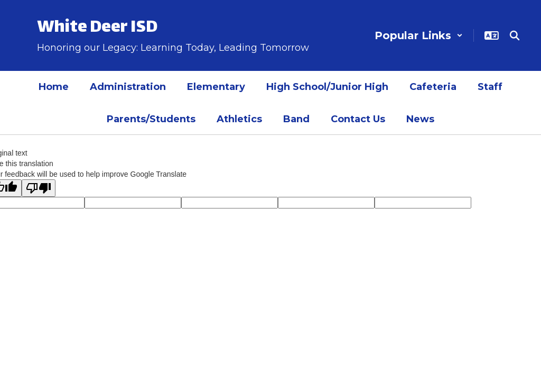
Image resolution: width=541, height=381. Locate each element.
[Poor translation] (38, 188)
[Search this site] (514, 35)
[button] (419, 35)
